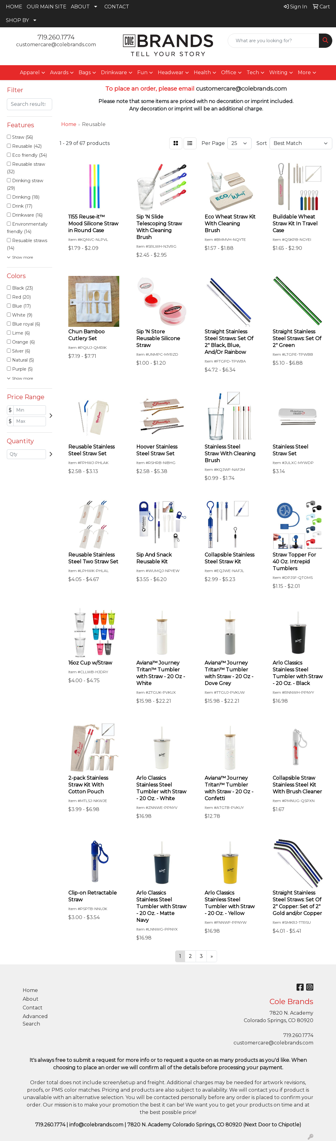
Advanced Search (35, 1020)
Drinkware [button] (114, 72)
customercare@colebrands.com (56, 44)
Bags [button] (85, 72)
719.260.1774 (56, 37)
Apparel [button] (30, 72)
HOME (14, 7)
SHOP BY (17, 20)
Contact (33, 1008)
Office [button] (228, 72)
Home (30, 990)
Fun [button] (142, 72)
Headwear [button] (171, 72)
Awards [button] (59, 72)
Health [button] (202, 72)
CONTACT (116, 7)
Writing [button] (278, 72)
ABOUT (80, 7)
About (31, 999)
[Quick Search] (273, 41)
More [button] (304, 72)
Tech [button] (253, 72)
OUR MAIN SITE (46, 7)
